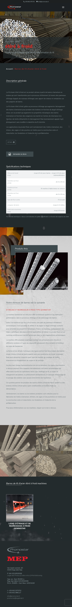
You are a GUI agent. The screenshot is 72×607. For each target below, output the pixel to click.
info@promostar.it (13, 596)
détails (9, 142)
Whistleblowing (36, 575)
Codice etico (25, 575)
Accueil (9, 69)
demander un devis (19, 154)
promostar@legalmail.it (15, 598)
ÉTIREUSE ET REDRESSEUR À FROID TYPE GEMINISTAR (28, 310)
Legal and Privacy (13, 575)
